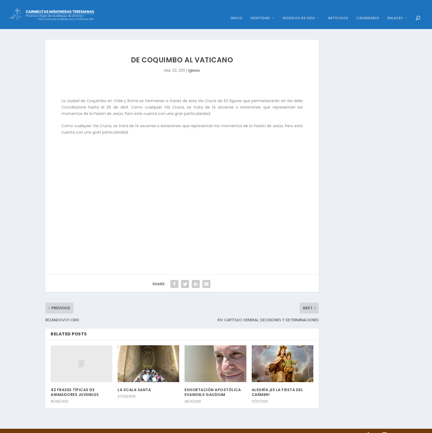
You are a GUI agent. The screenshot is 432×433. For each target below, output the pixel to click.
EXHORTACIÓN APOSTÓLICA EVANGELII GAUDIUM (213, 384)
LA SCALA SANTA (134, 382)
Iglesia (194, 62)
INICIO (236, 10)
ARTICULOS (338, 10)
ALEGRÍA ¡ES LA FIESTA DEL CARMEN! (277, 384)
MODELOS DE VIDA (299, 10)
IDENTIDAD (260, 10)
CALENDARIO (367, 10)
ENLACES (395, 10)
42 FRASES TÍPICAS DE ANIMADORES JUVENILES (75, 384)
